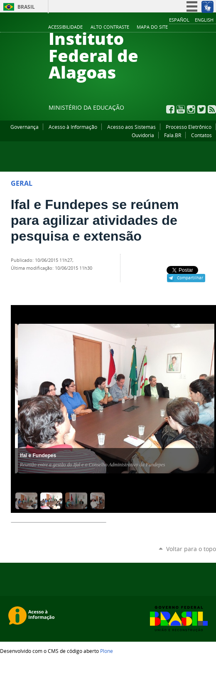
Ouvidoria (143, 135)
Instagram (191, 109)
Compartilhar (190, 278)
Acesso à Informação (73, 126)
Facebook (170, 109)
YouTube (181, 109)
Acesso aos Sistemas (131, 126)
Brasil (26, 6)
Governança (24, 126)
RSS (212, 109)
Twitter (201, 109)
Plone (106, 651)
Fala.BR (172, 135)
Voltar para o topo (191, 549)
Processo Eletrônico (188, 126)
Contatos (201, 135)
